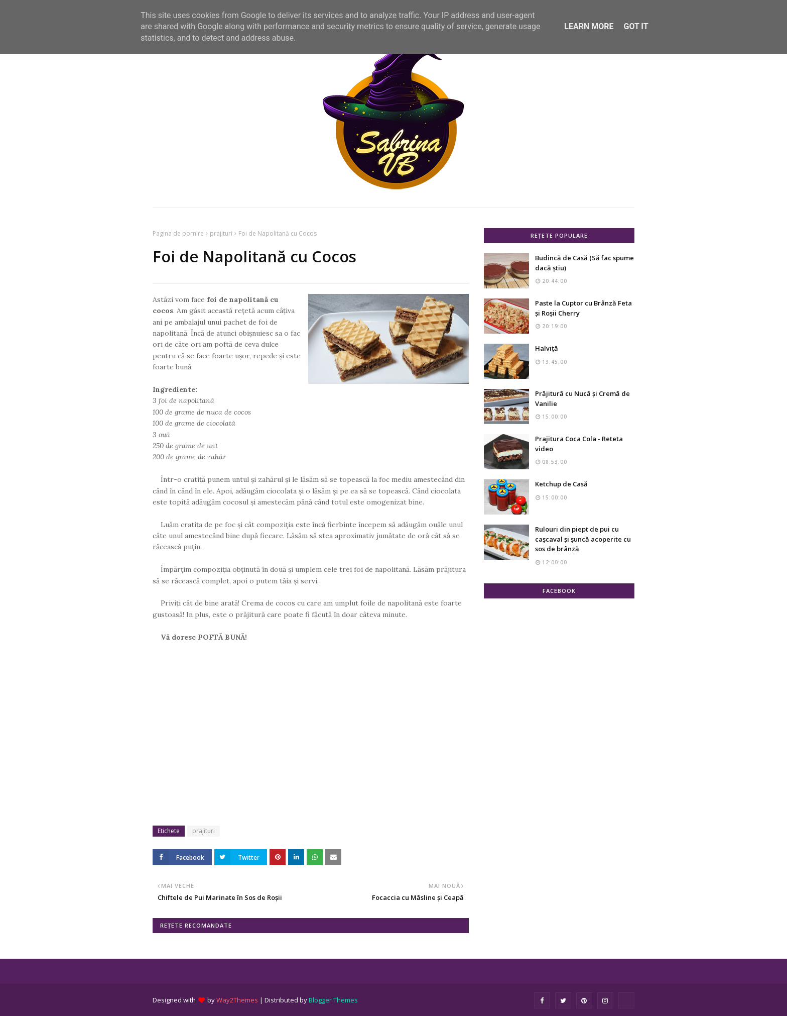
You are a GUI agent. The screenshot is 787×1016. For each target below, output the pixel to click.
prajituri (221, 233)
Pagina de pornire (178, 233)
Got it (635, 26)
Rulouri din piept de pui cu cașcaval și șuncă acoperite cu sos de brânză (583, 539)
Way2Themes (237, 999)
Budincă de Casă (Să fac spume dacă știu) (584, 262)
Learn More (588, 26)
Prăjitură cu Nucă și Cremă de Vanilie (582, 398)
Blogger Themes (333, 999)
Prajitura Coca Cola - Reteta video (579, 443)
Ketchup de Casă (561, 483)
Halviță (546, 348)
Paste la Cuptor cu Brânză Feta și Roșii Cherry (583, 308)
